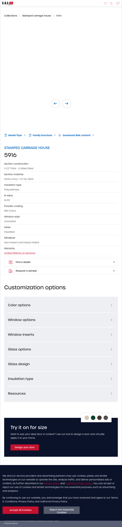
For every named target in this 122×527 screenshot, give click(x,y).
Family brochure (40, 135)
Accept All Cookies (20, 510)
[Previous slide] (55, 103)
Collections (10, 15)
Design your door (25, 447)
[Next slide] (66, 103)
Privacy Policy (52, 483)
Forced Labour (11, 523)
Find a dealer (20, 262)
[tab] (61, 305)
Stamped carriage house (36, 15)
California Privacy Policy (78, 483)
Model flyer (13, 135)
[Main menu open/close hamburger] (118, 4)
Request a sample (23, 271)
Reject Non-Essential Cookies (62, 511)
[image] (111, 3)
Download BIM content (75, 135)
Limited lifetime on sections (19, 253)
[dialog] (61, 494)
